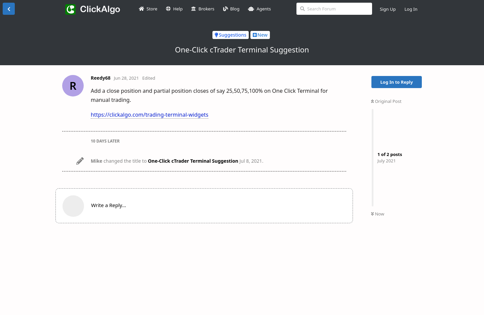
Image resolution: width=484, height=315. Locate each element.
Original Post (386, 101)
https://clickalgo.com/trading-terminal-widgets (149, 114)
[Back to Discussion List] (9, 9)
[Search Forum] (334, 9)
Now (377, 214)
